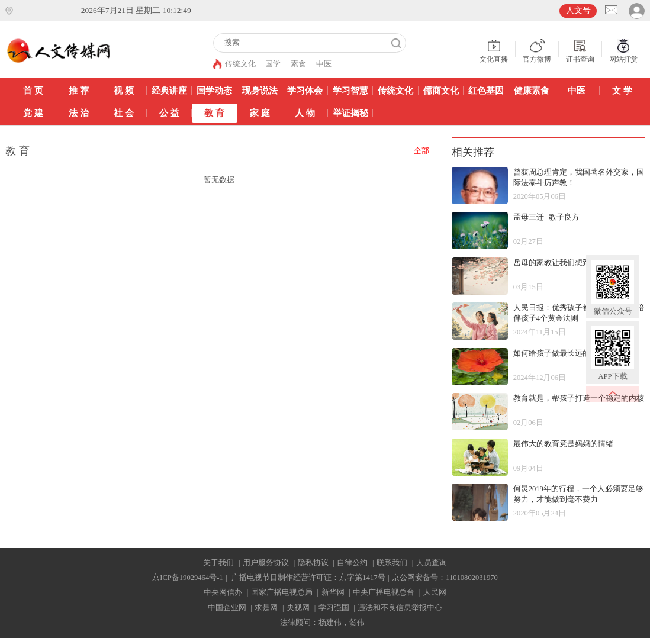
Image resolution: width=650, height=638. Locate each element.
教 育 (214, 113)
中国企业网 (227, 608)
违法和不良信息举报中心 (400, 608)
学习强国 (333, 608)
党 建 (33, 113)
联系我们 (392, 563)
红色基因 (486, 90)
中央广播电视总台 (383, 592)
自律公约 (352, 563)
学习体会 (305, 90)
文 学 (622, 90)
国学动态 (214, 90)
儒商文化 (441, 90)
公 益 (169, 113)
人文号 (578, 10)
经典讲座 (169, 90)
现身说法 (260, 90)
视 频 (124, 90)
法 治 (79, 113)
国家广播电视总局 (282, 592)
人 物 (305, 113)
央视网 (298, 608)
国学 (273, 64)
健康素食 (531, 90)
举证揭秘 (350, 113)
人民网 (434, 592)
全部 (421, 151)
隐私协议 (313, 563)
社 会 (124, 113)
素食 (298, 64)
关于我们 (218, 563)
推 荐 (79, 90)
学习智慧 (350, 90)
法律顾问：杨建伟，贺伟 (322, 622)
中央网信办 (223, 592)
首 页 (33, 90)
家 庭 (260, 113)
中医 (324, 64)
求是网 (266, 608)
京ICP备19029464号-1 (187, 577)
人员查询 (431, 563)
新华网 (333, 592)
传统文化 (240, 64)
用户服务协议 (266, 563)
